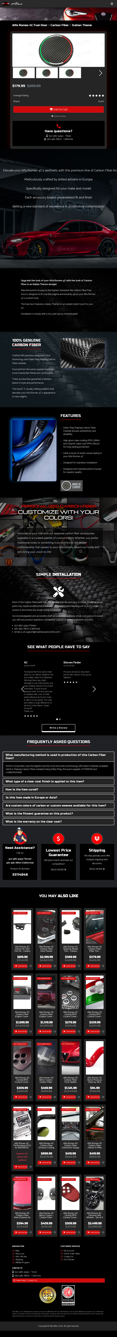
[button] (101, 73)
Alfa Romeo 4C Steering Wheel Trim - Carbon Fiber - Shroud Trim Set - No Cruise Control (70, 949)
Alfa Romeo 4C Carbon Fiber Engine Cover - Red (46, 1014)
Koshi (101, 101)
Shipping (17, 1259)
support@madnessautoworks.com (43, 632)
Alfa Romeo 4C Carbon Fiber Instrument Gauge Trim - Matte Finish (70, 1145)
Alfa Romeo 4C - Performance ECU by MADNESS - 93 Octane (22, 1145)
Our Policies (67, 1259)
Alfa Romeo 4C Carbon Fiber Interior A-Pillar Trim (94, 1145)
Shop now (18, 1254)
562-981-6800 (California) (27, 628)
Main (15, 1251)
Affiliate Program (21, 1262)
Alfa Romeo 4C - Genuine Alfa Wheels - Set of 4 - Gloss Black (95, 1215)
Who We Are (19, 1257)
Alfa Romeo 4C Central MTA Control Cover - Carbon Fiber (70, 1014)
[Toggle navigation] (112, 4)
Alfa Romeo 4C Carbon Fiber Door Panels (46, 949)
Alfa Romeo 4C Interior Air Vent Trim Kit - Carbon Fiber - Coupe (22, 949)
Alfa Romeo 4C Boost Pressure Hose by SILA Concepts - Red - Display (95, 1080)
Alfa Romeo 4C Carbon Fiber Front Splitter (70, 1080)
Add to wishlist (58, 116)
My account (67, 1251)
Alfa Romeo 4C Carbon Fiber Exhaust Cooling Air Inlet (46, 1145)
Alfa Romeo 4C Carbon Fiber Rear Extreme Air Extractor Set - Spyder (22, 1215)
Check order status (70, 1254)
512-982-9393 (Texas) (25, 625)
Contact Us (67, 1257)
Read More (58, 869)
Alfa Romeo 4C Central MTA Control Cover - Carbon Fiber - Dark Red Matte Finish (22, 1080)
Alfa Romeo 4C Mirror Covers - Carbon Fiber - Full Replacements (46, 1215)
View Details (21, 966)
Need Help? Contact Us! (25, 1280)
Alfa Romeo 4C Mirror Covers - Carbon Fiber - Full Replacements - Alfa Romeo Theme (46, 1080)
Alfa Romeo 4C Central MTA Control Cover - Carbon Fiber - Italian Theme (94, 1014)
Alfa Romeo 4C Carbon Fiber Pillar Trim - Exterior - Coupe (95, 949)
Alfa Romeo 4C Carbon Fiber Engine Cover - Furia (22, 1014)
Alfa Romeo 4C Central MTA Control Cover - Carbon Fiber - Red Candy (70, 1215)
